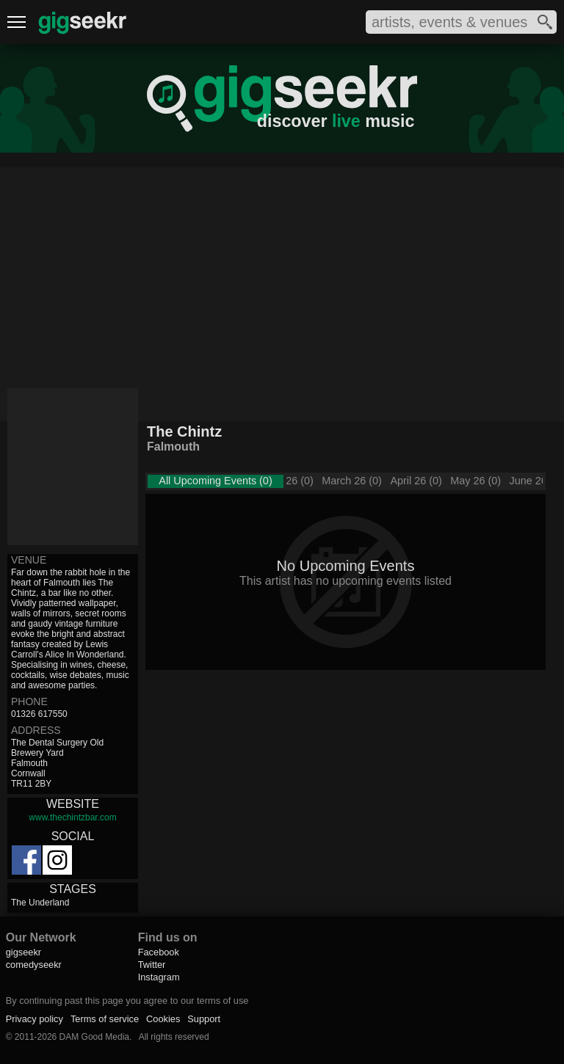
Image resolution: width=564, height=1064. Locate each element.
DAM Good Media (94, 1037)
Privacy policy (34, 1018)
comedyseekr (34, 964)
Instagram (159, 977)
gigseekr (23, 952)
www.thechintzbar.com (72, 817)
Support (203, 1018)
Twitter (152, 964)
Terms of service (104, 1018)
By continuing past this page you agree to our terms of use (127, 1000)
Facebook (158, 952)
